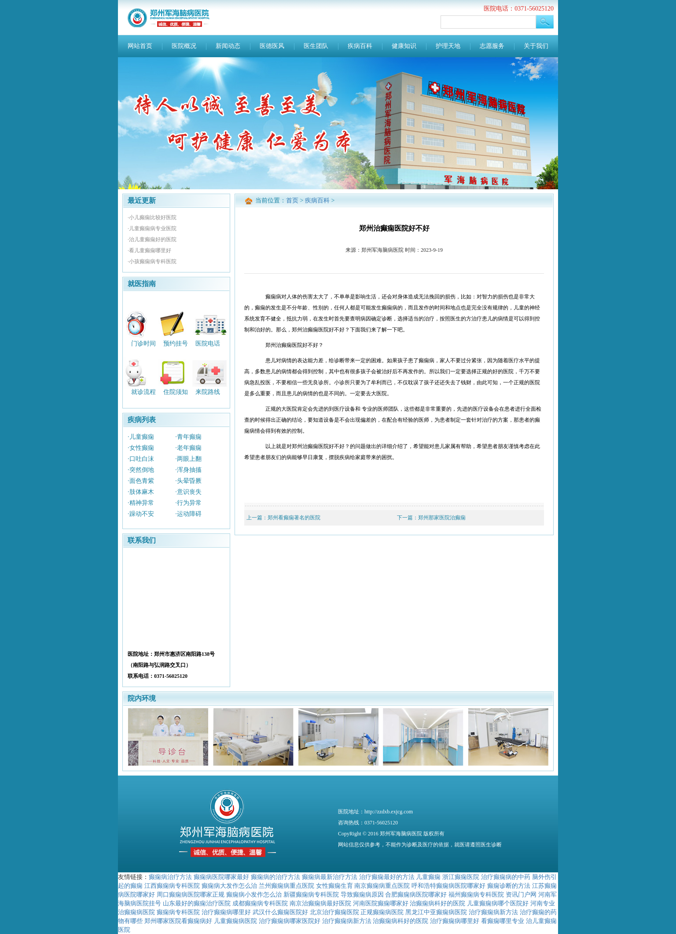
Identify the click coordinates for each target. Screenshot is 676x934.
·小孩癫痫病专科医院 (152, 261)
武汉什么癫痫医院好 (280, 912)
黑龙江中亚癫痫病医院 (436, 912)
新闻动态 (228, 46)
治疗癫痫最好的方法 (387, 876)
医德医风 (272, 46)
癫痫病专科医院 (178, 912)
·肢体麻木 (141, 492)
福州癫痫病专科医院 (476, 894)
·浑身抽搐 (188, 470)
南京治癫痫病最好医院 (320, 903)
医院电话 (207, 343)
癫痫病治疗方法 (170, 876)
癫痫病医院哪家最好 (221, 876)
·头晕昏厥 (188, 481)
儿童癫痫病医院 (235, 920)
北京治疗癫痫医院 (334, 912)
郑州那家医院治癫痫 (442, 518)
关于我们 (536, 46)
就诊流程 (143, 392)
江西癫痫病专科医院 (172, 885)
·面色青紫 (141, 481)
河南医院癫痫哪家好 (380, 903)
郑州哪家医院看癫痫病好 (178, 920)
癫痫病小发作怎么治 (254, 894)
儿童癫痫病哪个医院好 (498, 903)
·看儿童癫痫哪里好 (149, 250)
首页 (292, 200)
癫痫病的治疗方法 (275, 876)
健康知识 (404, 46)
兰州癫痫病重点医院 (286, 885)
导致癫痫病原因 (362, 894)
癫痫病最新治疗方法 (329, 876)
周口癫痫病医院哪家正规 (190, 894)
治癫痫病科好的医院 (437, 903)
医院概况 (184, 46)
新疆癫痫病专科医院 (311, 894)
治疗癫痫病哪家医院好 (289, 920)
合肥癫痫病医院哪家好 (416, 894)
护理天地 (448, 46)
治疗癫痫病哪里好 (226, 912)
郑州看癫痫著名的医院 (294, 518)
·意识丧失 (188, 492)
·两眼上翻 (188, 459)
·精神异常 (141, 503)
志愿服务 (492, 46)
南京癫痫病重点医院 (382, 885)
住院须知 (175, 392)
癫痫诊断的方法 (508, 885)
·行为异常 (188, 503)
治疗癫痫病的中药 (505, 876)
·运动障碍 (188, 514)
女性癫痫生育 (334, 885)
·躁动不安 (141, 514)
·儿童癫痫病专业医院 (152, 228)
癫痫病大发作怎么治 (229, 885)
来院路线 (207, 392)
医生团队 (316, 46)
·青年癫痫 (188, 437)
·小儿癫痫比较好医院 (152, 217)
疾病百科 (360, 46)
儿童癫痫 (428, 876)
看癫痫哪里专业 (502, 920)
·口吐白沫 (141, 459)
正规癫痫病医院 (382, 912)
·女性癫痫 (141, 448)
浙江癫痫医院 (460, 876)
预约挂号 (175, 343)
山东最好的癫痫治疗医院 (197, 903)
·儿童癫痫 (141, 437)
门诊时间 (143, 343)
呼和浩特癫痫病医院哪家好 (448, 885)
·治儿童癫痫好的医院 (152, 239)
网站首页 (140, 46)
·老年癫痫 (188, 448)
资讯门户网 (521, 894)
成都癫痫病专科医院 (260, 903)
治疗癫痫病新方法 (493, 912)
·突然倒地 (141, 470)
